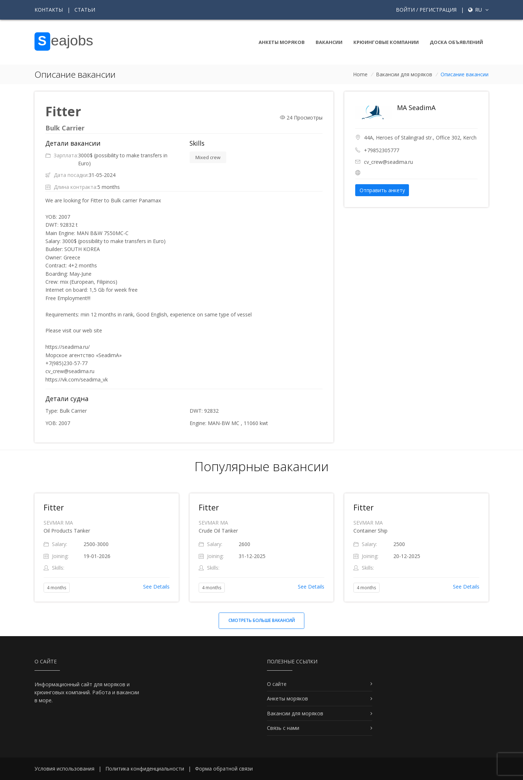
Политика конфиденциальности (144, 768)
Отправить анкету (382, 190)
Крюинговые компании (386, 42)
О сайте (277, 683)
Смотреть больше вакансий (261, 620)
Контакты (49, 9)
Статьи (84, 9)
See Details (156, 586)
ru (478, 9)
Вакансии (329, 42)
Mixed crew (207, 157)
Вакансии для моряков (404, 74)
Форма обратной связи (224, 768)
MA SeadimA (416, 107)
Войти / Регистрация (426, 9)
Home (360, 74)
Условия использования (64, 768)
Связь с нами (283, 727)
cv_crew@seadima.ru (388, 161)
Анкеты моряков (282, 42)
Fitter (54, 507)
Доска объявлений (456, 42)
